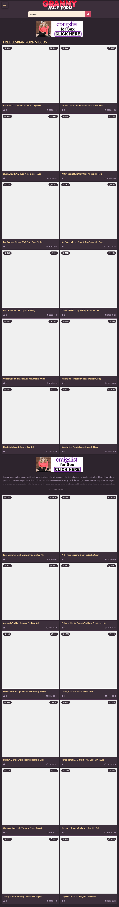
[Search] (88, 14)
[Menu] (5, 5)
